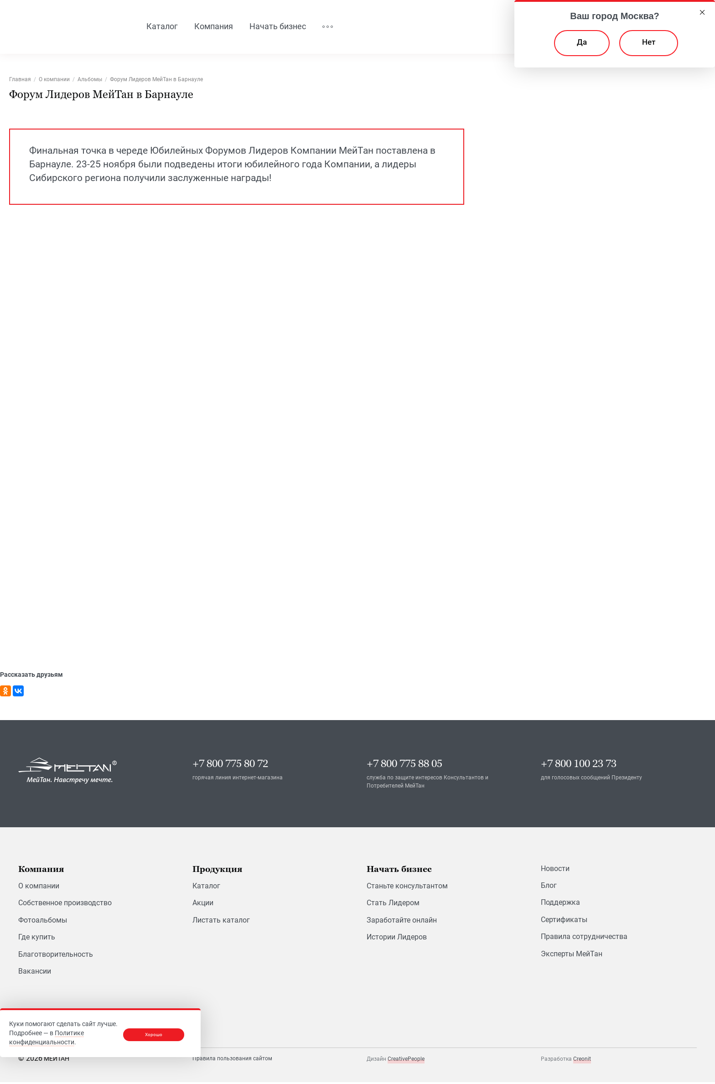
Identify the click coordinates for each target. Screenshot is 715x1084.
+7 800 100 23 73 (579, 765)
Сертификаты (564, 921)
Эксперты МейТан (571, 955)
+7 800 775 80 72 (230, 765)
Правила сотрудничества (584, 938)
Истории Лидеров (397, 938)
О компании (38, 887)
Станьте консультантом (407, 887)
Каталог (206, 887)
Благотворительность (55, 955)
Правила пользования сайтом (232, 1060)
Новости (555, 870)
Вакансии (34, 972)
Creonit (582, 1060)
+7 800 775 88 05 (404, 765)
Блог (549, 886)
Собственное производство (65, 904)
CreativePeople (406, 1060)
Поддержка (560, 904)
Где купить (36, 938)
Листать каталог (221, 921)
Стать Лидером (393, 904)
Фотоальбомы (42, 921)
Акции (202, 904)
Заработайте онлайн (402, 921)
